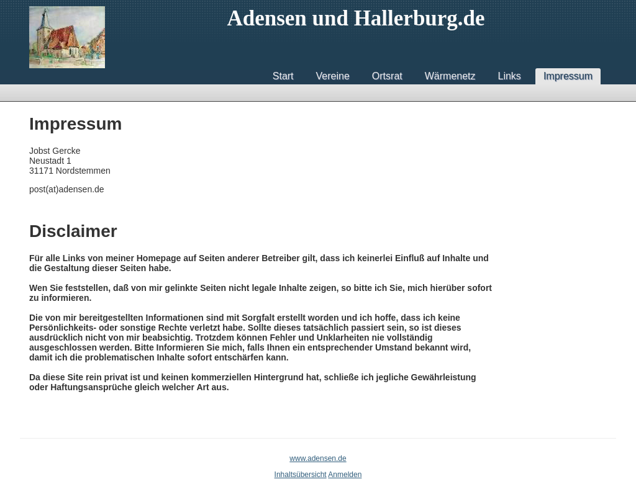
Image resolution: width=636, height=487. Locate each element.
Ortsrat (387, 76)
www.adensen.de (317, 458)
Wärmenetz (450, 76)
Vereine (333, 76)
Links (509, 76)
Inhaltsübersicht (301, 474)
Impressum (568, 76)
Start (283, 76)
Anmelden (344, 474)
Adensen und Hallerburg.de (355, 18)
